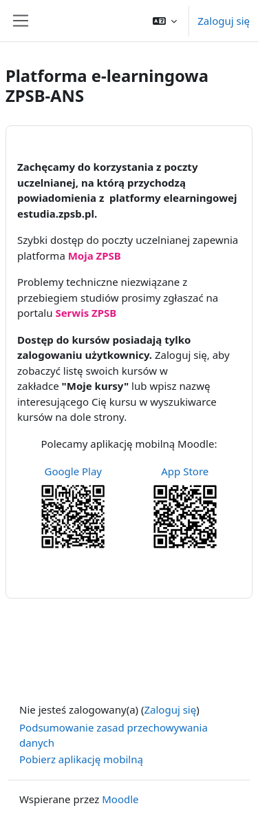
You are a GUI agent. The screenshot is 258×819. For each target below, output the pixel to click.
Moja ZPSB (94, 255)
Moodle (120, 799)
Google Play (73, 471)
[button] (165, 20)
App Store (184, 471)
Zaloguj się (223, 21)
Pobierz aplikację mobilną (81, 759)
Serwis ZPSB (85, 313)
